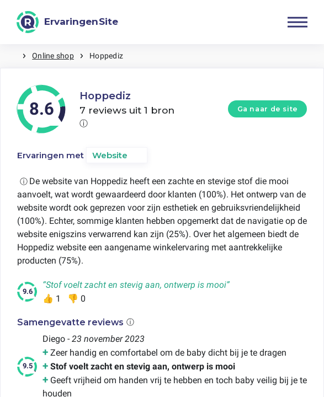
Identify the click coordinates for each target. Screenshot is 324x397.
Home (11, 56)
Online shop (53, 55)
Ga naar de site (267, 109)
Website (110, 155)
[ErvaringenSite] (67, 22)
